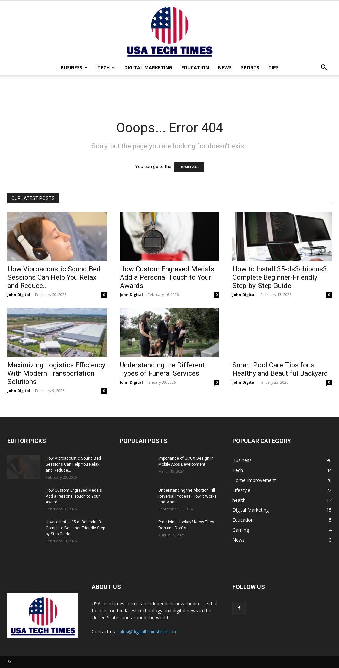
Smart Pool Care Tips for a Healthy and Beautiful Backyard (280, 369)
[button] (324, 68)
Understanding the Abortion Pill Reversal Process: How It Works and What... (187, 496)
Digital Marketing (148, 67)
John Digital (18, 294)
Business (74, 67)
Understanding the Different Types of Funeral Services (162, 369)
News (225, 67)
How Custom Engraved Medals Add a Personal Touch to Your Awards (167, 277)
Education (195, 67)
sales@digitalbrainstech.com (147, 631)
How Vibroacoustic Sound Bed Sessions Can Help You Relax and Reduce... (54, 277)
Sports (250, 67)
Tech (106, 67)
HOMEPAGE (189, 167)
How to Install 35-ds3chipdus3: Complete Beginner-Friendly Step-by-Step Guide (280, 277)
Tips (273, 67)
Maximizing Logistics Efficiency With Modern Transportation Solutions (56, 373)
